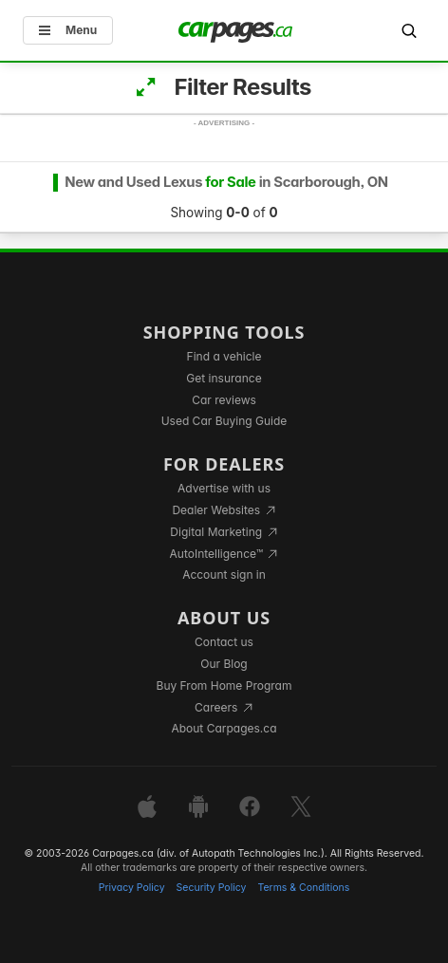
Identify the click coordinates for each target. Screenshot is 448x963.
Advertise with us (224, 488)
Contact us (224, 642)
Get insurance (223, 378)
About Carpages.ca (223, 728)
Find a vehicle (224, 356)
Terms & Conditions (303, 887)
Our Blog (223, 664)
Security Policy (212, 887)
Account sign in (224, 574)
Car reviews (224, 400)
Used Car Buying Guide (224, 421)
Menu (68, 30)
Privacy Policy (132, 887)
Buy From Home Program (224, 685)
